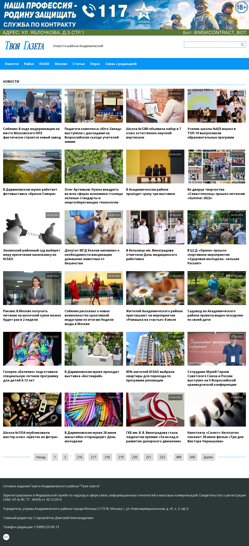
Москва (61, 64)
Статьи (79, 64)
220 (134, 457)
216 (79, 457)
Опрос (95, 64)
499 (178, 457)
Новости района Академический (78, 45)
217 (93, 457)
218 (107, 457)
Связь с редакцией (121, 64)
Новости (12, 64)
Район (29, 64)
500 (192, 457)
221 (148, 457)
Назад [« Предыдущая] (40, 457)
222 (162, 457)
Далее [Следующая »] (208, 457)
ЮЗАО (44, 64)
